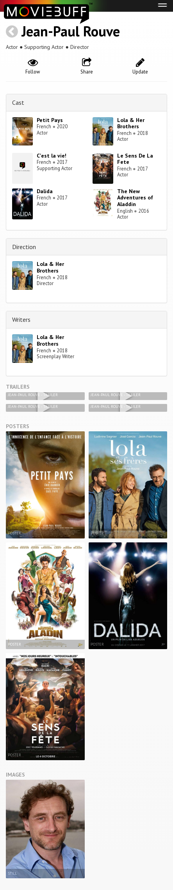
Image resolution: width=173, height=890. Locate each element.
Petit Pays (50, 120)
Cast (18, 102)
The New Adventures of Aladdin (135, 198)
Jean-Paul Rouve (70, 31)
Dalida (45, 191)
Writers (21, 319)
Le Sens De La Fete (135, 159)
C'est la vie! (51, 155)
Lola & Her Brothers (130, 123)
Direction (24, 247)
